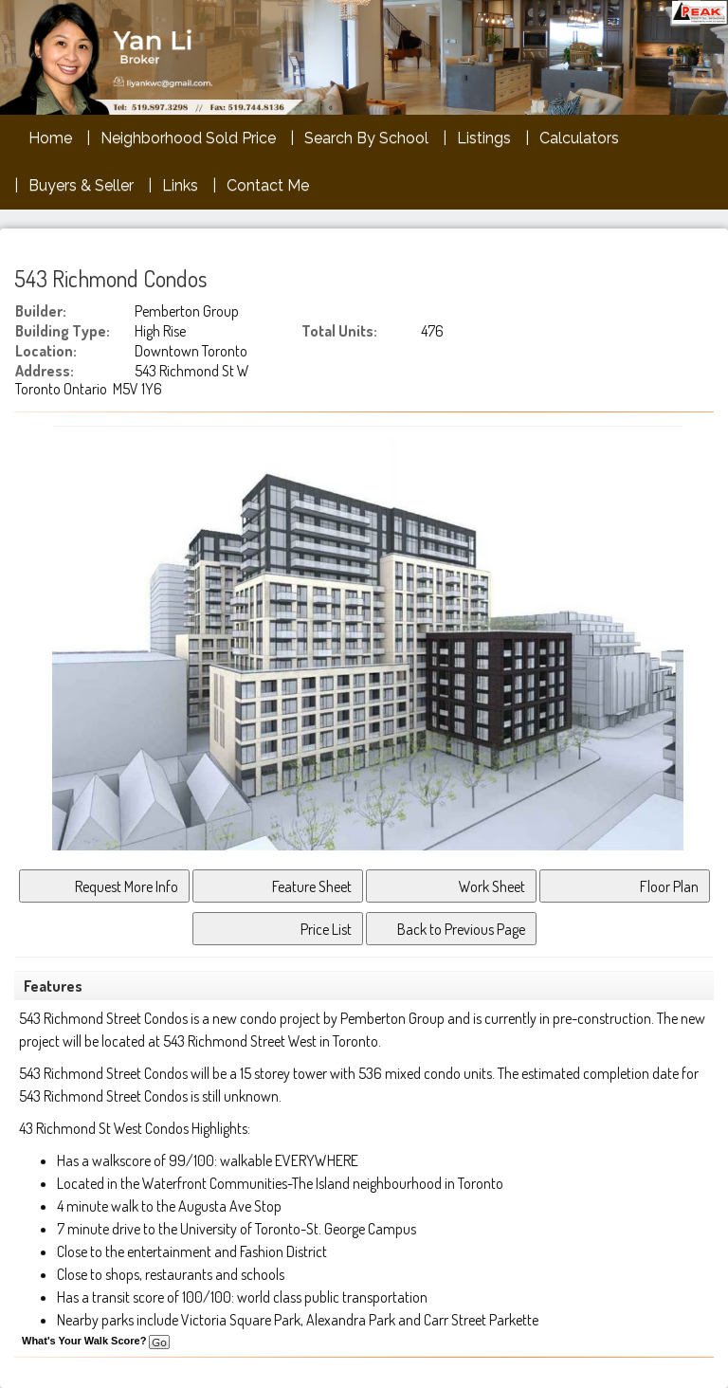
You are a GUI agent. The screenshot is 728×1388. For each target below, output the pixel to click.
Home (50, 138)
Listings (484, 138)
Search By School (366, 138)
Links (180, 185)
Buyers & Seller (81, 185)
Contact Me (268, 185)
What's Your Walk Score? (96, 1340)
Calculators (579, 138)
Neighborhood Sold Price (188, 138)
